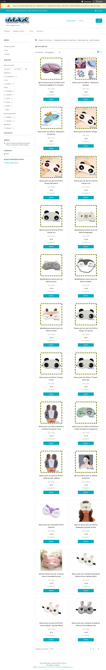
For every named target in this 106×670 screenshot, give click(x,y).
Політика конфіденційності (64, 667)
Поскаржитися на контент (46, 667)
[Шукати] (99, 21)
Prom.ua (63, 663)
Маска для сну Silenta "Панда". (86, 132)
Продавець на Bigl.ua (53, 665)
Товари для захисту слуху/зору (64, 40)
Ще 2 (7, 109)
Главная (7, 31)
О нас (31, 31)
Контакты (39, 31)
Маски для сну (83, 40)
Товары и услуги (18, 31)
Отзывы (7, 54)
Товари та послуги (45, 40)
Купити (51, 99)
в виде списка (101, 52)
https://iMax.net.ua (12, 162)
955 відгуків (87, 1)
